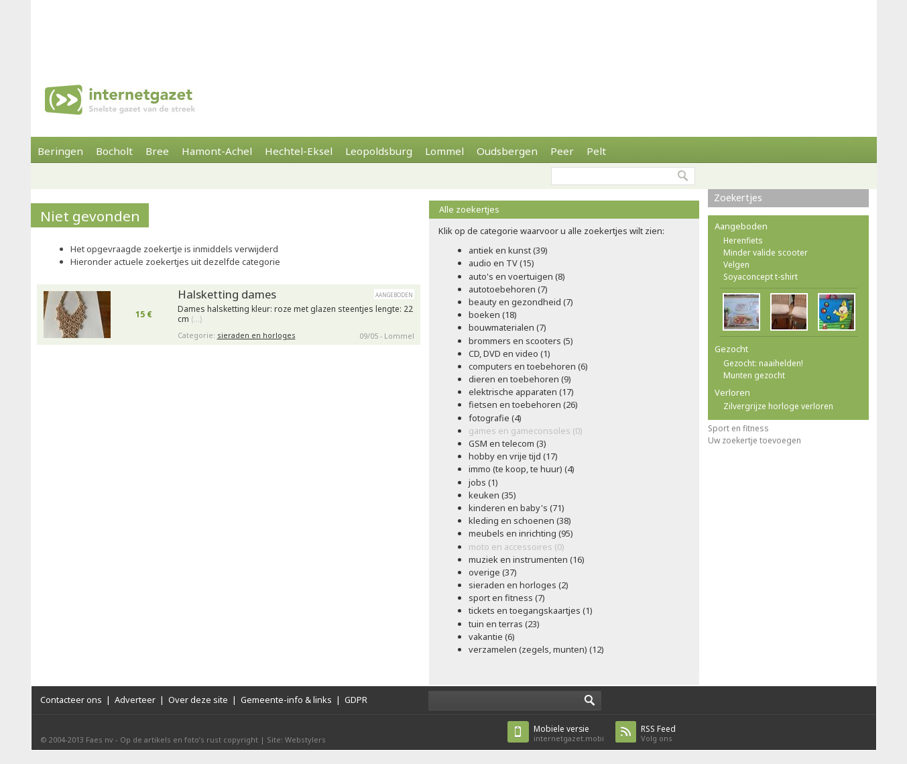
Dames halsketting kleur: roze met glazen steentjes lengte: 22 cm (295, 314)
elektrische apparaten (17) (521, 392)
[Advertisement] (454, 30)
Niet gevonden (90, 216)
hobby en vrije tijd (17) (513, 456)
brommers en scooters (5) (521, 341)
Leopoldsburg (378, 151)
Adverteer (135, 700)
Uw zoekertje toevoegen (754, 440)
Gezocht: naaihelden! (763, 363)
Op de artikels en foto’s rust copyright (189, 739)
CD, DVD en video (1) (509, 353)
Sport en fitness (738, 428)
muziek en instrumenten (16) (527, 559)
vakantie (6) (492, 637)
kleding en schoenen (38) (520, 520)
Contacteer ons (71, 700)
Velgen (736, 264)
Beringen (60, 151)
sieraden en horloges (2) (518, 585)
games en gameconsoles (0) (526, 431)
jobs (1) (483, 482)
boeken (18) (493, 315)
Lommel (444, 151)
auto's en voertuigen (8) (517, 276)
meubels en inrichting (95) (521, 533)
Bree (157, 151)
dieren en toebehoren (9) (520, 379)
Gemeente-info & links (286, 700)
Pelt (596, 151)
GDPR (356, 700)
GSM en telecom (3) (507, 443)
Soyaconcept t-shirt (760, 276)
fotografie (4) (495, 418)
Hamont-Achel (217, 151)
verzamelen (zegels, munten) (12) (536, 649)
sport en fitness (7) (507, 598)
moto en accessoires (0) (516, 547)
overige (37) (493, 572)
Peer (562, 151)
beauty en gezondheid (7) (521, 302)
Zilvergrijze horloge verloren (778, 406)
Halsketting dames (227, 294)
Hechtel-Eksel (298, 151)
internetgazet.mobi (569, 733)
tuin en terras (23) (504, 624)
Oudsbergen (507, 151)
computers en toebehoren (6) (528, 366)
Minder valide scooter (765, 252)
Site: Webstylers (296, 739)
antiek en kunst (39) (508, 250)
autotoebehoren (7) (508, 289)
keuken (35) (492, 495)
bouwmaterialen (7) (507, 327)
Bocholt (114, 151)
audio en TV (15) (501, 263)
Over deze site (198, 700)
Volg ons (658, 733)
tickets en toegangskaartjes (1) (531, 610)
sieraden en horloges (256, 335)
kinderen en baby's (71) (516, 508)
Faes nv (99, 739)
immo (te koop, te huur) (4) (522, 469)
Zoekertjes (738, 197)
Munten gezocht (754, 375)
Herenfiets (743, 240)
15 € (143, 314)
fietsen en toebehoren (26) (523, 404)
